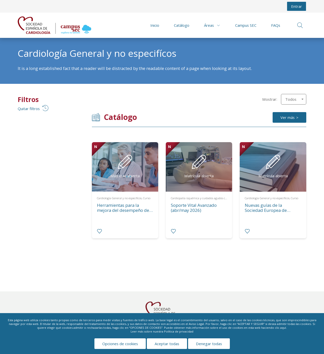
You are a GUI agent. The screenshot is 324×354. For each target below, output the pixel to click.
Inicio (154, 25)
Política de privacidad (178, 331)
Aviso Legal (196, 324)
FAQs (275, 25)
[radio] (99, 231)
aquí (283, 328)
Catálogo (181, 25)
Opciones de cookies (120, 343)
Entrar (296, 6)
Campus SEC (245, 25)
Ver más (287, 117)
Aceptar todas (167, 343)
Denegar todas (209, 343)
